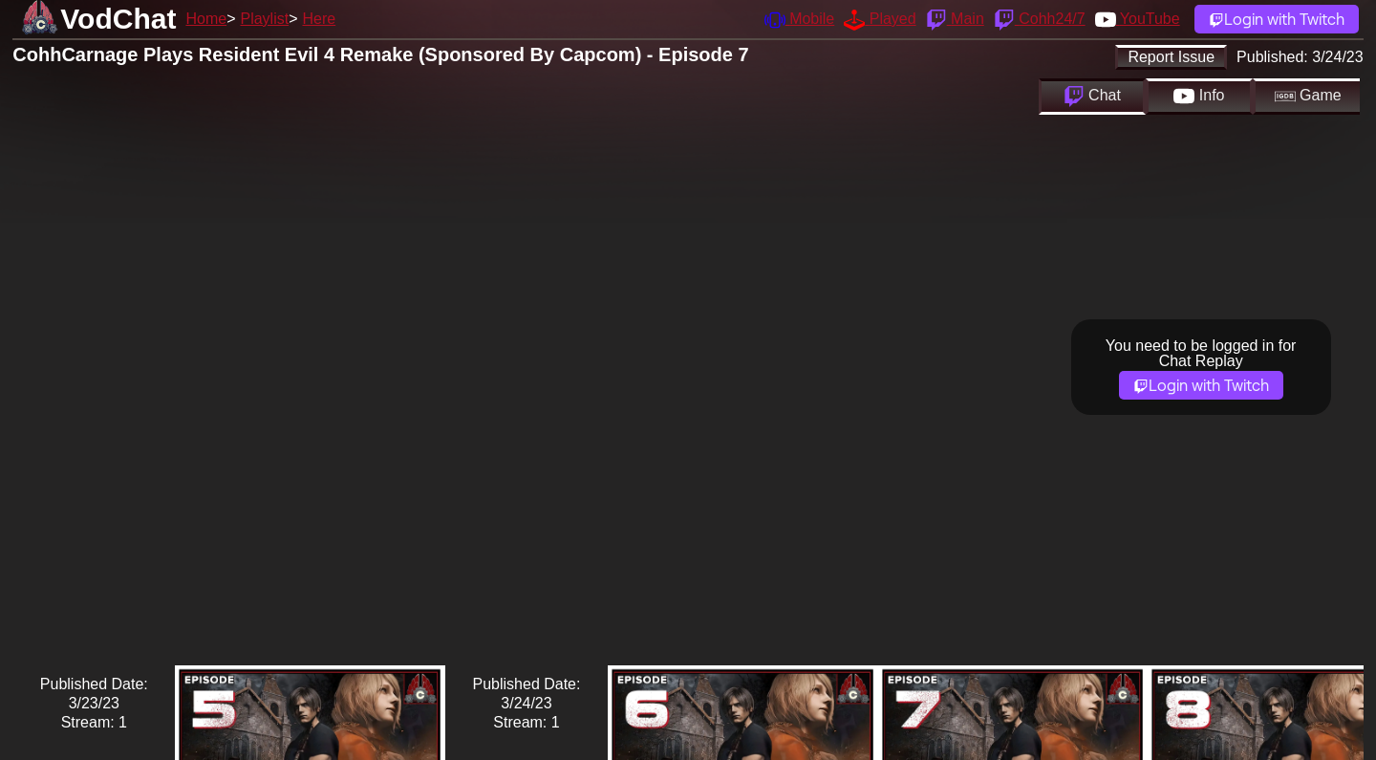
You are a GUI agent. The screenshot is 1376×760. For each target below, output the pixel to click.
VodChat (118, 18)
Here (319, 19)
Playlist (264, 19)
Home (205, 19)
